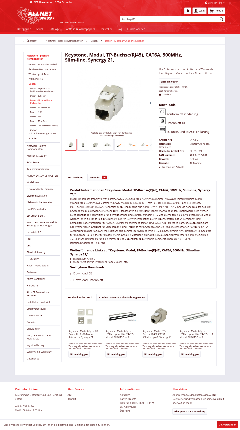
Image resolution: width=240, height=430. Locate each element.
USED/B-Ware (34, 315)
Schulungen (33, 328)
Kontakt (72, 398)
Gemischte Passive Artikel (42, 64)
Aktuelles (125, 394)
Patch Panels (35, 79)
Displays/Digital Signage (40, 189)
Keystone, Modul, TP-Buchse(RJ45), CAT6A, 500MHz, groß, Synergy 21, (157, 334)
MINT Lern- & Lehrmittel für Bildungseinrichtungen (42, 224)
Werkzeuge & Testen (39, 74)
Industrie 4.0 (34, 232)
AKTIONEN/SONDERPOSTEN (42, 175)
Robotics (31, 322)
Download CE (81, 273)
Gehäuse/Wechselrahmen (42, 69)
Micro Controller (36, 278)
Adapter (33, 138)
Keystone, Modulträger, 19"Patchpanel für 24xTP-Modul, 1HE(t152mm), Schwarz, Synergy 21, (120, 334)
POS (29, 238)
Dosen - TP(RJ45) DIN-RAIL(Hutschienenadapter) (42, 90)
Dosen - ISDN (36, 112)
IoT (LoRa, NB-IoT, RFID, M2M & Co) (40, 337)
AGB (70, 394)
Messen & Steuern (37, 155)
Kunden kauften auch (80, 297)
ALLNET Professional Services (38, 294)
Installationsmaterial (38, 302)
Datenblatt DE (172, 121)
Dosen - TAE (36, 116)
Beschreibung (75, 177)
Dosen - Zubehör (38, 95)
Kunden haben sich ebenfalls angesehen (122, 297)
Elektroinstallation (37, 195)
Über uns (125, 410)
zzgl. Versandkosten (168, 90)
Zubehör (98, 177)
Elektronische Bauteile (39, 202)
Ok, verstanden (227, 424)
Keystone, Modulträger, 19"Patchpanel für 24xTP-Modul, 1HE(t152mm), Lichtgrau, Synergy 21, (194, 334)
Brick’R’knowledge (36, 209)
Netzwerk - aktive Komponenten (36, 147)
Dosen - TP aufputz (39, 121)
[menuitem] (187, 11)
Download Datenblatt (86, 280)
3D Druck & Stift (35, 215)
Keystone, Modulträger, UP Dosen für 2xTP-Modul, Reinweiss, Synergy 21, (83, 334)
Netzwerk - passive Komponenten (38, 57)
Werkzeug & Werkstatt (39, 351)
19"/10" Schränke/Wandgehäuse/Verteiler (44, 132)
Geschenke (33, 358)
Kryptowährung (35, 345)
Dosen (32, 83)
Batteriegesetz (128, 398)
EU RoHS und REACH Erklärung (184, 130)
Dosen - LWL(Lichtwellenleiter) (44, 125)
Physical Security (36, 252)
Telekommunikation (38, 169)
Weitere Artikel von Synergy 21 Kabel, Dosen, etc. (99, 261)
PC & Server (33, 162)
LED (29, 245)
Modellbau (33, 182)
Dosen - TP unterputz (40, 107)
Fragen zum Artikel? (171, 167)
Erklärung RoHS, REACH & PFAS (137, 402)
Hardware (32, 285)
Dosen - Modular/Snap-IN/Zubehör (41, 102)
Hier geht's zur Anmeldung (189, 411)
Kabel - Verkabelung (38, 265)
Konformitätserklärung (178, 112)
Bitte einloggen (169, 81)
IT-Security (33, 258)
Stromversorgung (36, 308)
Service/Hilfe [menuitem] (214, 2)
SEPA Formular (128, 406)
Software (32, 272)
